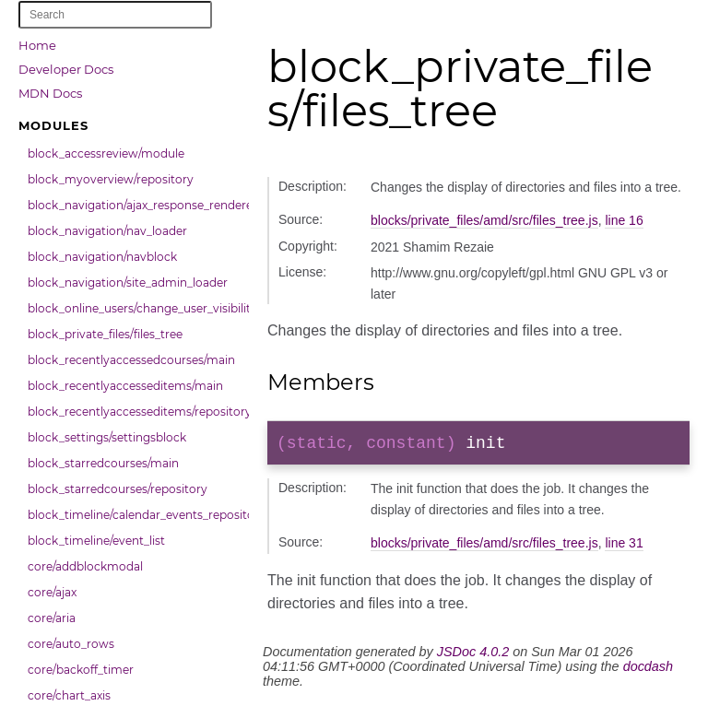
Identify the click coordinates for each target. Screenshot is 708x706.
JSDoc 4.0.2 (473, 655)
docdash (648, 670)
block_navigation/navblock (102, 257)
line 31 (624, 546)
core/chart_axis (69, 695)
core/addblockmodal (85, 566)
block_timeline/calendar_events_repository (134, 515)
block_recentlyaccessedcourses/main (131, 360)
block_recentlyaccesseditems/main (125, 386)
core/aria (52, 618)
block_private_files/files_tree (105, 334)
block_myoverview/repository (111, 179)
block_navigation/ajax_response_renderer (134, 205)
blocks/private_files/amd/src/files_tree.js (484, 220)
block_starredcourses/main (103, 463)
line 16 (624, 220)
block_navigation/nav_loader (107, 231)
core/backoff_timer (81, 670)
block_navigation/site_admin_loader (128, 282)
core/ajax (52, 592)
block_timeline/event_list (96, 540)
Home (37, 45)
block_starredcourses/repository (117, 489)
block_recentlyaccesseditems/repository (134, 411)
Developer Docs (65, 69)
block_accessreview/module (106, 153)
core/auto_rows (71, 644)
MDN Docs (50, 93)
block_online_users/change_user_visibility (134, 308)
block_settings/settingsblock (107, 437)
